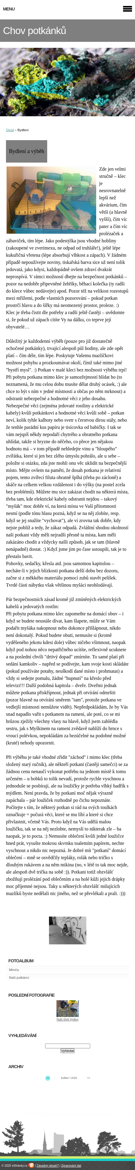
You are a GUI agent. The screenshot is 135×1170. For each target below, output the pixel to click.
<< (47, 1077)
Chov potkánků (34, 30)
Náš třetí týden (68, 1019)
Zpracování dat (71, 1165)
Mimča (14, 970)
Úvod (10, 130)
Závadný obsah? (48, 1165)
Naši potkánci (19, 977)
